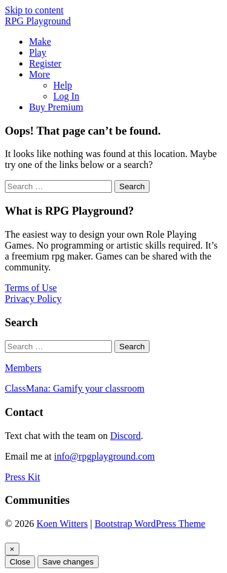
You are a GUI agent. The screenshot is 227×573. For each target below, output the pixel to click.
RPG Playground (38, 21)
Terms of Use (31, 288)
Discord (125, 436)
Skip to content (34, 10)
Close (20, 561)
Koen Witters (62, 523)
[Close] (12, 549)
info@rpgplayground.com (104, 456)
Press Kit (22, 477)
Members (23, 368)
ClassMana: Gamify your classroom (75, 388)
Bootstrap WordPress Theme (149, 523)
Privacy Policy (33, 298)
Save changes (67, 561)
